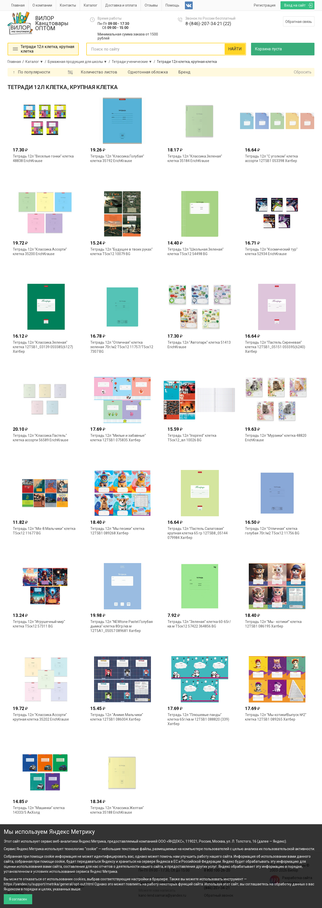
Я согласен (18, 899)
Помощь (172, 5)
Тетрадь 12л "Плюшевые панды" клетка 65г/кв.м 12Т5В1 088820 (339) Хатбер (198, 719)
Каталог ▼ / (36, 62)
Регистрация (264, 5)
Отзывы (151, 5)
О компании (42, 5)
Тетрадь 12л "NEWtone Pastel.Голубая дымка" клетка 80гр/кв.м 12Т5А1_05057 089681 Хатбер (121, 626)
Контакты (68, 5)
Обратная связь (298, 22)
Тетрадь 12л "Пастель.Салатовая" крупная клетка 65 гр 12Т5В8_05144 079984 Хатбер (198, 533)
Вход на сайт (295, 5)
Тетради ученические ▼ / (134, 62)
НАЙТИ (235, 49)
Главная (18, 5)
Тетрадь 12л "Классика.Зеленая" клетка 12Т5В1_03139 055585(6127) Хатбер (43, 346)
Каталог (90, 5)
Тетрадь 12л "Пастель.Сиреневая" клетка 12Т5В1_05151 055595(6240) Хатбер (275, 346)
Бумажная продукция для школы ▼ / (80, 62)
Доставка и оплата (121, 5)
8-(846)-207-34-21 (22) (208, 23)
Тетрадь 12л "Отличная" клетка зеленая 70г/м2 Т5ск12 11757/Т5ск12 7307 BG (121, 346)
